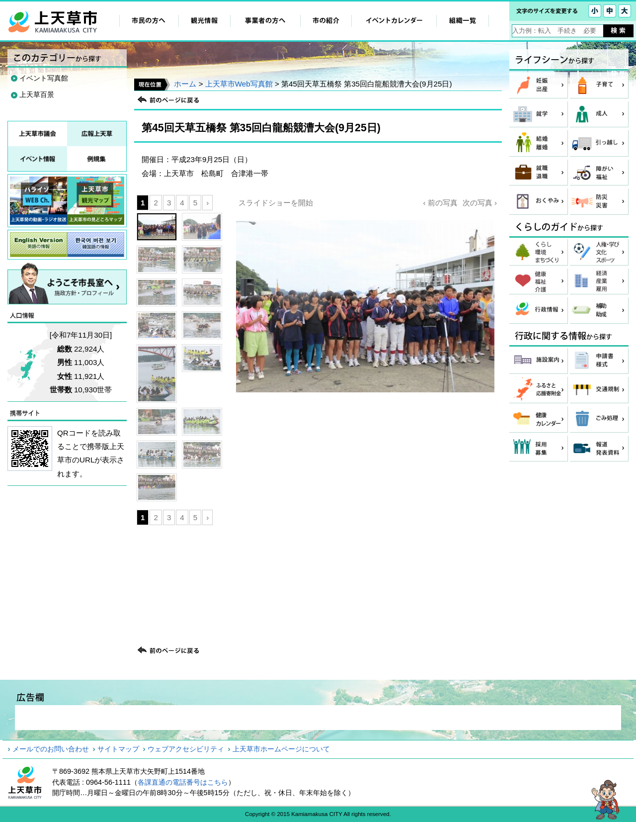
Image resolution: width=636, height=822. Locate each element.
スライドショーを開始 (275, 202)
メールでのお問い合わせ (50, 749)
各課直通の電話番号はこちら (183, 782)
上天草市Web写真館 (239, 84)
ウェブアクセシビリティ (186, 749)
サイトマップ (118, 749)
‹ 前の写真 (440, 202)
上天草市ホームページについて (281, 749)
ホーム (185, 84)
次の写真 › (480, 202)
